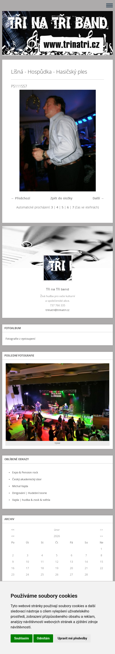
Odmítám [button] (43, 638)
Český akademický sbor (27, 479)
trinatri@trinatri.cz (57, 310)
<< (12, 530)
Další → (98, 198)
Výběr (57, 443)
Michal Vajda (20, 486)
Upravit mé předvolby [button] (72, 638)
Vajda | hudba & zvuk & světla (31, 500)
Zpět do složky (61, 198)
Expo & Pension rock (25, 472)
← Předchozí (20, 198)
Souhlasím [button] (21, 638)
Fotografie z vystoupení (20, 339)
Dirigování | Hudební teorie (29, 493)
